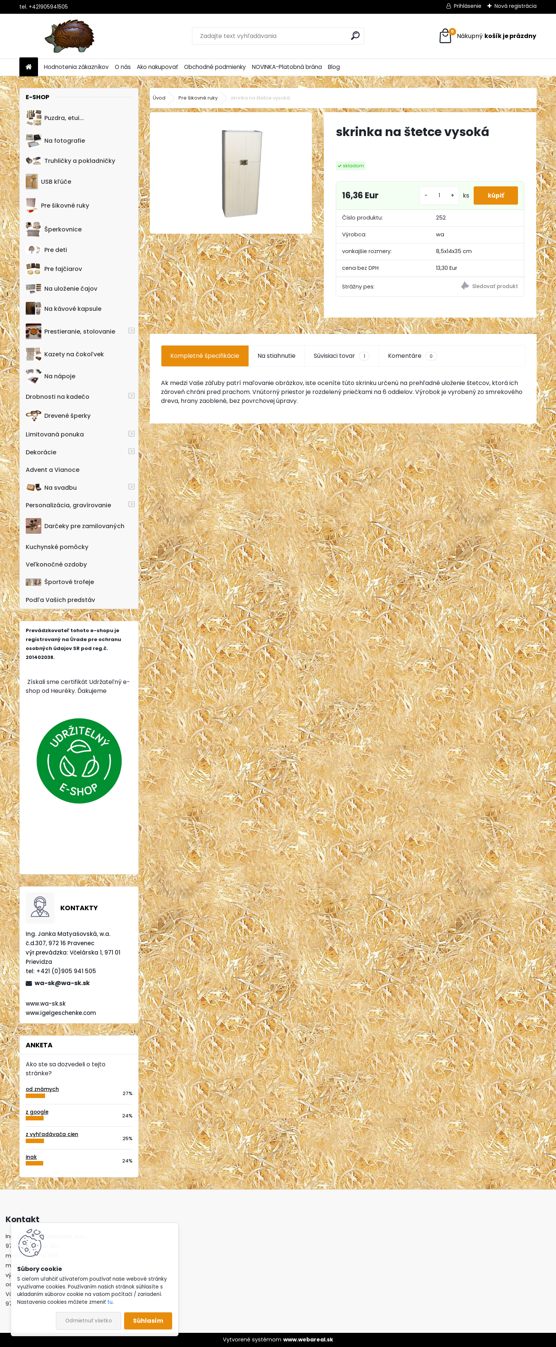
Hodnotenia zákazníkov (76, 67)
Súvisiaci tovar (341, 361)
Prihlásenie (467, 6)
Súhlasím (148, 1320)
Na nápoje (50, 376)
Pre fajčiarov (54, 269)
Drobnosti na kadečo (57, 396)
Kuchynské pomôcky (57, 547)
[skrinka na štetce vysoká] (231, 173)
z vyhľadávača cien (52, 1134)
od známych (42, 1089)
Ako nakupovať (157, 67)
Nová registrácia (516, 6)
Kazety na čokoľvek (65, 353)
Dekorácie (41, 452)
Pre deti (46, 250)
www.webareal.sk (308, 1339)
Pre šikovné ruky (57, 205)
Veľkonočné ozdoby (56, 564)
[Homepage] (28, 67)
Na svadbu (51, 487)
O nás (123, 67)
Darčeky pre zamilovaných (75, 526)
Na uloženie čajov (61, 289)
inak (31, 1157)
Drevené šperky (58, 416)
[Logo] (70, 36)
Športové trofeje (60, 582)
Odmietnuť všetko (88, 1320)
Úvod (159, 97)
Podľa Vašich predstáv (60, 600)
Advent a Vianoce (52, 470)
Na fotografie (55, 141)
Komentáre (412, 361)
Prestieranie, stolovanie (70, 331)
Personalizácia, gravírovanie (68, 505)
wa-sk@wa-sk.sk (62, 983)
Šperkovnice (54, 229)
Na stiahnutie (277, 361)
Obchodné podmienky (215, 67)
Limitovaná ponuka (55, 434)
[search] (355, 35)
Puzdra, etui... (55, 118)
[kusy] (438, 198)
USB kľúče (48, 181)
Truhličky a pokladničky (70, 161)
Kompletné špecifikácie (204, 361)
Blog (334, 67)
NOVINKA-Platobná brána (287, 67)
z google (37, 1112)
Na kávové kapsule (63, 308)
